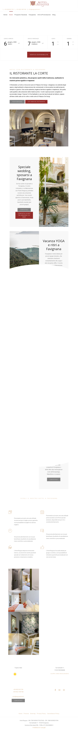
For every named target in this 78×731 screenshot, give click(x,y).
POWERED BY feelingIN (39, 727)
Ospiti (53, 38)
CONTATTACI (24, 209)
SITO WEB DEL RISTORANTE (36, 101)
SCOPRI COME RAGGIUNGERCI (60, 673)
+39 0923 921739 (18, 689)
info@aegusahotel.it (34, 9)
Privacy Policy (41, 713)
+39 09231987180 (21, 9)
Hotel (11, 14)
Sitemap (33, 713)
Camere (69, 38)
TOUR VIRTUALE (17, 101)
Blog (54, 14)
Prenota (26, 713)
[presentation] (12, 128)
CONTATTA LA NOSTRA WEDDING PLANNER (24, 215)
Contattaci (18, 700)
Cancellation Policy (53, 713)
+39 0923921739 (9, 9)
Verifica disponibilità (39, 54)
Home (5, 14)
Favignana (32, 14)
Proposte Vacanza (21, 14)
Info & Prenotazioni (44, 14)
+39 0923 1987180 (18, 692)
